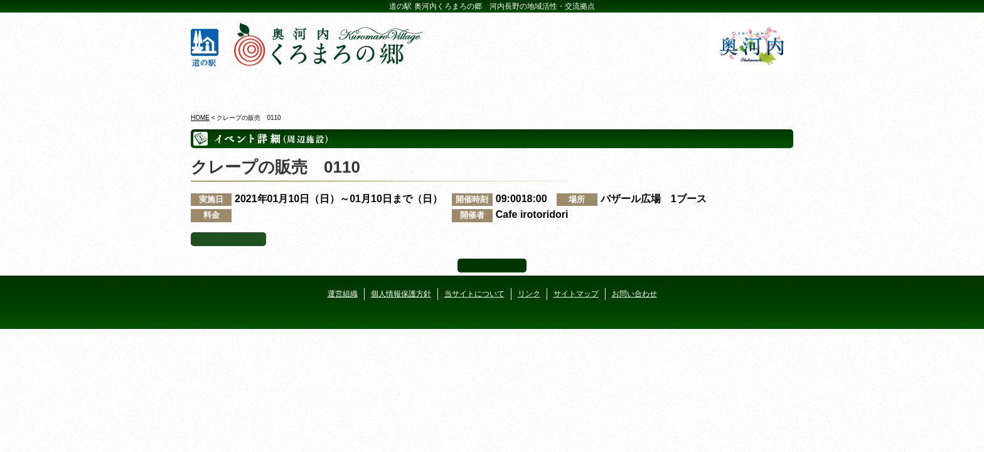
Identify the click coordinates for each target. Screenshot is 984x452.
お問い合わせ (634, 293)
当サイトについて (474, 293)
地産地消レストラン (542, 87)
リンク (529, 293)
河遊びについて (643, 87)
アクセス (744, 87)
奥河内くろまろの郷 (239, 87)
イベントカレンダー (441, 87)
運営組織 (343, 293)
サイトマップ (576, 293)
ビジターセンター (340, 87)
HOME (200, 117)
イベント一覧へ (228, 239)
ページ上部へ (492, 265)
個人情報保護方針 (401, 293)
